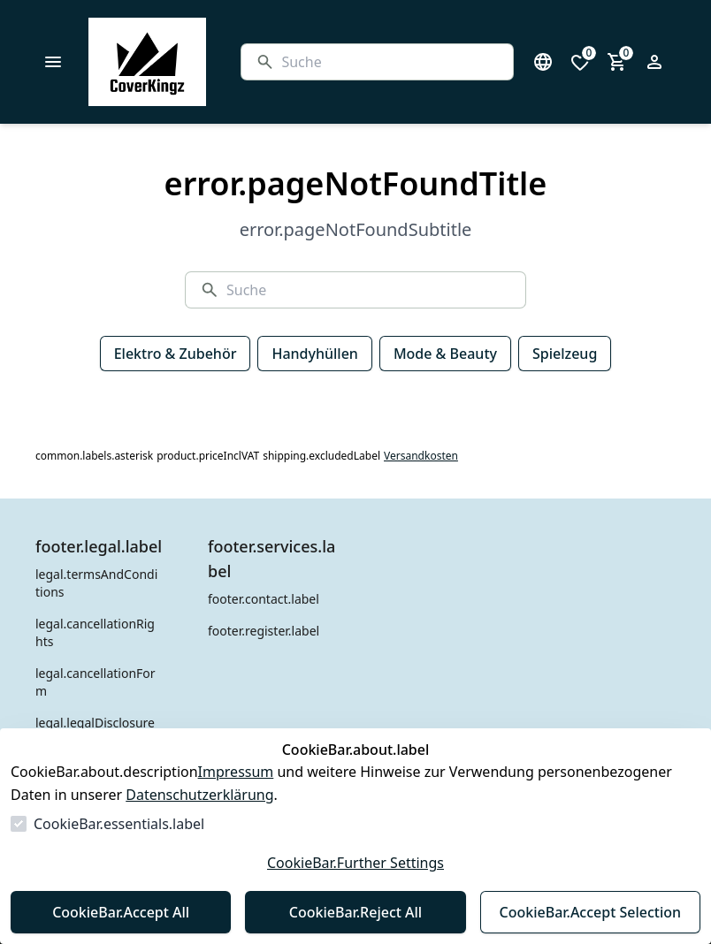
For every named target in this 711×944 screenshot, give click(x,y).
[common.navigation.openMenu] (53, 62)
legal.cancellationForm (95, 682)
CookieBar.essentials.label (119, 824)
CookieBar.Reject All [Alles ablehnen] (355, 912)
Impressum (236, 771)
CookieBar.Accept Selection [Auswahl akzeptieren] (591, 912)
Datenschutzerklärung (199, 794)
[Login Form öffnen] (654, 62)
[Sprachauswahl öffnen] (543, 62)
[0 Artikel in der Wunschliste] (580, 62)
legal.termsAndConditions (96, 583)
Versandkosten (421, 456)
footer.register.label (263, 630)
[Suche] (390, 61)
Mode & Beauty (445, 353)
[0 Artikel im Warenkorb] (617, 62)
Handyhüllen (314, 353)
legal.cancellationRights (95, 632)
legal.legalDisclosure (95, 722)
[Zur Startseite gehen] (191, 62)
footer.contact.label (263, 598)
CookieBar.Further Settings (355, 862)
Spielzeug (564, 353)
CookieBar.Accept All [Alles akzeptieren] (120, 912)
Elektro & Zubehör (175, 353)
